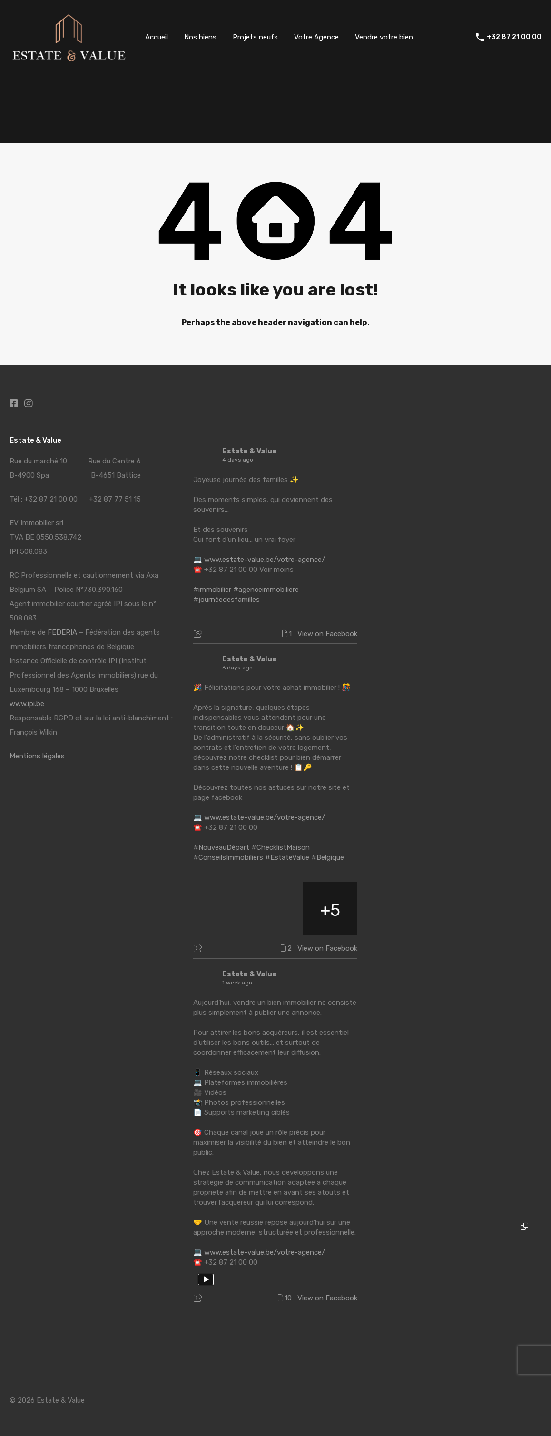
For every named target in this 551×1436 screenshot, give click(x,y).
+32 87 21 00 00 (514, 37)
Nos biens (200, 37)
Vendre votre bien (384, 37)
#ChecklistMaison (280, 847)
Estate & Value (249, 451)
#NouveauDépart (221, 847)
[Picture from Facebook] (220, 908)
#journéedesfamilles (226, 599)
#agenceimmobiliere (266, 589)
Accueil (156, 37)
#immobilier (212, 589)
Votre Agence (316, 37)
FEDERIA (62, 632)
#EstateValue (287, 857)
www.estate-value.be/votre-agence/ (264, 559)
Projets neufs (255, 37)
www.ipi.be (27, 703)
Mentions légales (37, 756)
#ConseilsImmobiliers (228, 857)
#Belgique (327, 857)
